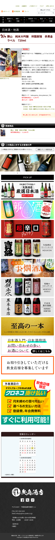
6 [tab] (31, 173)
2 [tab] (17, 173)
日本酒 (3, 19)
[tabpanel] (27, 163)
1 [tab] (14, 173)
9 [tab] (41, 173)
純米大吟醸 (47, 107)
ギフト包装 (51, 20)
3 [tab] (21, 173)
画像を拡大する (4, 78)
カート (25, 11)
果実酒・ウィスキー (32, 20)
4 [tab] (24, 173)
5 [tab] (27, 173)
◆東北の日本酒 (38, 109)
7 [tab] (34, 173)
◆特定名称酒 (37, 107)
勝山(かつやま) (50, 109)
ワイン (24, 19)
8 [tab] (37, 173)
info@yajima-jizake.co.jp (24, 513)
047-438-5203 (20, 511)
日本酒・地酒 (27, 107)
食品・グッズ (43, 20)
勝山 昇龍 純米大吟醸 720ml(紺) (23, 130)
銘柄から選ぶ (10, 20)
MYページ (5, 11)
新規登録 (16, 11)
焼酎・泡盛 (18, 20)
